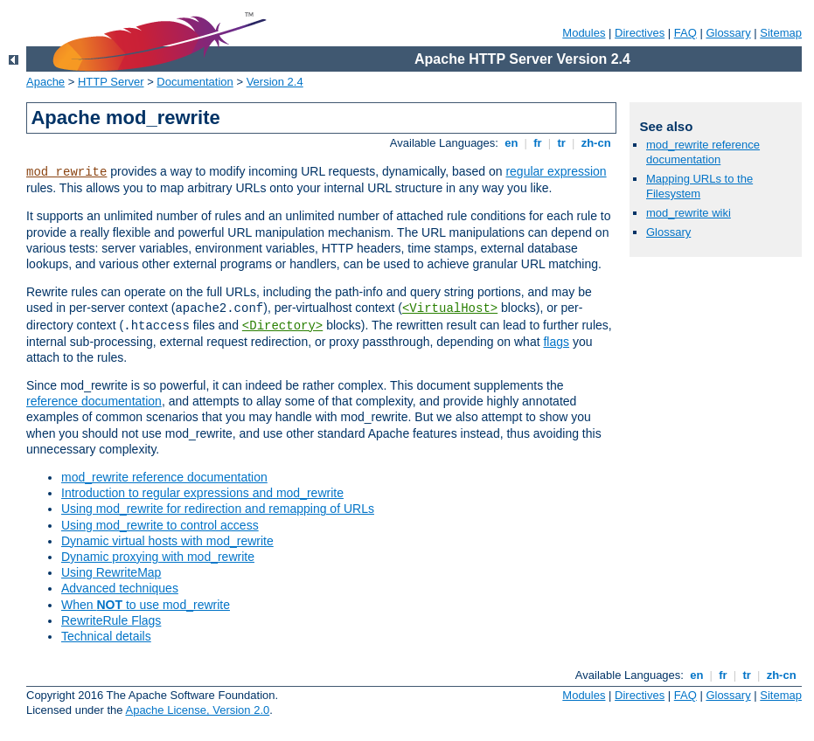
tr (561, 142)
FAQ (685, 32)
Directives (639, 32)
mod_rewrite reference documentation (164, 477)
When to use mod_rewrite (145, 605)
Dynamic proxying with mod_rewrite (157, 557)
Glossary (728, 32)
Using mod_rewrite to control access (160, 525)
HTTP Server (111, 81)
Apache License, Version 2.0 (197, 710)
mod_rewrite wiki (688, 212)
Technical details (106, 636)
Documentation (195, 81)
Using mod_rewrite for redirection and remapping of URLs (217, 509)
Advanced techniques (119, 588)
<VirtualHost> (449, 308)
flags (556, 342)
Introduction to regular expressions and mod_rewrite (202, 493)
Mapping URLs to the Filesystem (699, 186)
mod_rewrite (66, 172)
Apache (45, 81)
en (511, 142)
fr (538, 142)
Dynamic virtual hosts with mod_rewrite (167, 541)
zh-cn (596, 142)
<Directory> (282, 326)
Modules (583, 32)
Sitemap (781, 32)
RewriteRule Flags (111, 620)
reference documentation (94, 401)
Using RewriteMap (111, 572)
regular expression (555, 171)
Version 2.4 (275, 81)
